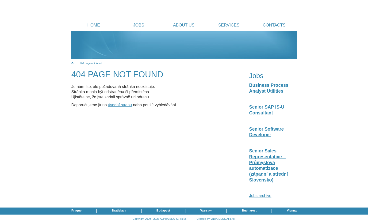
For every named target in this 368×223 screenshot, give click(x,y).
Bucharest (249, 210)
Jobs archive (260, 195)
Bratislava (119, 210)
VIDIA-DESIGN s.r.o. (223, 218)
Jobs (138, 25)
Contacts (274, 25)
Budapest (163, 210)
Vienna (292, 210)
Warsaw (206, 210)
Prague (76, 210)
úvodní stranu (120, 105)
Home (93, 25)
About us (183, 25)
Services (228, 25)
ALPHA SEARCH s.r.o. (173, 218)
